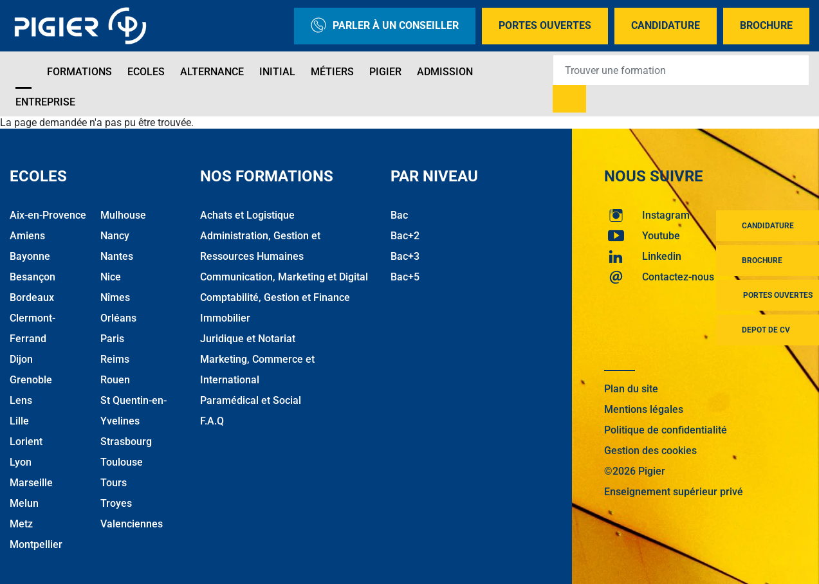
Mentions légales (643, 409)
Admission (445, 72)
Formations (79, 72)
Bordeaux (32, 297)
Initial (277, 72)
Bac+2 (405, 236)
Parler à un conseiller (385, 26)
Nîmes (115, 297)
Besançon (32, 277)
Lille (19, 421)
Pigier (385, 72)
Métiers (332, 72)
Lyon (21, 462)
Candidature (665, 25)
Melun (24, 503)
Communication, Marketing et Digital (284, 277)
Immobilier (225, 318)
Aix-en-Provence (48, 215)
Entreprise (45, 102)
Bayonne (30, 256)
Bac (399, 215)
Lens (21, 400)
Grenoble (31, 380)
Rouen (115, 380)
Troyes (116, 503)
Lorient (26, 441)
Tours (113, 483)
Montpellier (36, 544)
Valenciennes (131, 524)
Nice (110, 277)
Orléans (118, 318)
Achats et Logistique (247, 215)
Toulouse (121, 462)
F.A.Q (212, 421)
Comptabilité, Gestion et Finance (275, 297)
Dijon (21, 359)
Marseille (31, 483)
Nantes (116, 256)
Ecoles (146, 72)
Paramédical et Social (250, 400)
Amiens (27, 236)
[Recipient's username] (681, 70)
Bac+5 (405, 277)
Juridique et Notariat (247, 339)
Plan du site (631, 389)
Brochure (766, 25)
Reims (114, 359)
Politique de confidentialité (665, 430)
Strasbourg (126, 441)
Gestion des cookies (650, 450)
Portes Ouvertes (545, 25)
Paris (112, 339)
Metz (21, 524)
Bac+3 (405, 256)
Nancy (114, 236)
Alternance (212, 72)
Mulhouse (123, 215)
